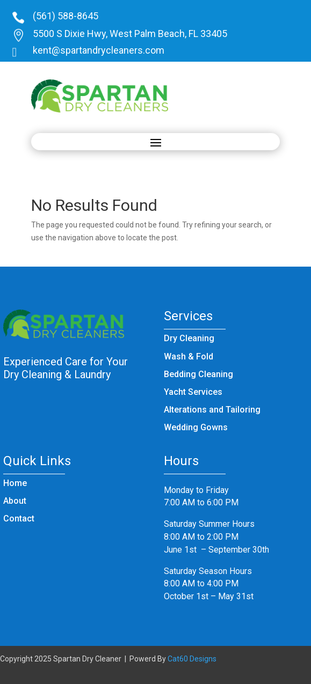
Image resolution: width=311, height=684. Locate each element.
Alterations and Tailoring (212, 409)
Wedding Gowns (196, 427)
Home (15, 483)
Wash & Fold (188, 356)
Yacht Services (193, 392)
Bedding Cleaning (198, 374)
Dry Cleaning (189, 338)
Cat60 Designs (192, 658)
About (14, 501)
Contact (18, 518)
